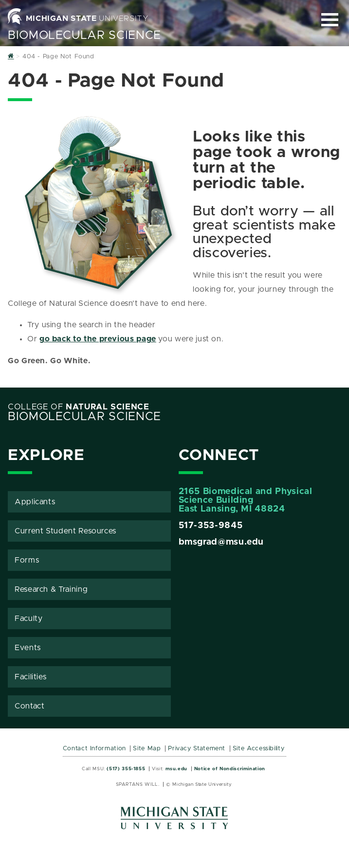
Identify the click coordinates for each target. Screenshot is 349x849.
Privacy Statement (196, 748)
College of (78, 407)
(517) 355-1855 (126, 768)
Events (28, 648)
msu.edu (176, 768)
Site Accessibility (259, 748)
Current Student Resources (65, 531)
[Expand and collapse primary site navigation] (329, 20)
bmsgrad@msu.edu (221, 542)
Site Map (147, 748)
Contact (29, 706)
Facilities (30, 677)
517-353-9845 (211, 525)
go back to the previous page (97, 339)
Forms (27, 560)
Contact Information (94, 748)
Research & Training (51, 589)
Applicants (35, 502)
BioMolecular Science (84, 35)
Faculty (28, 618)
